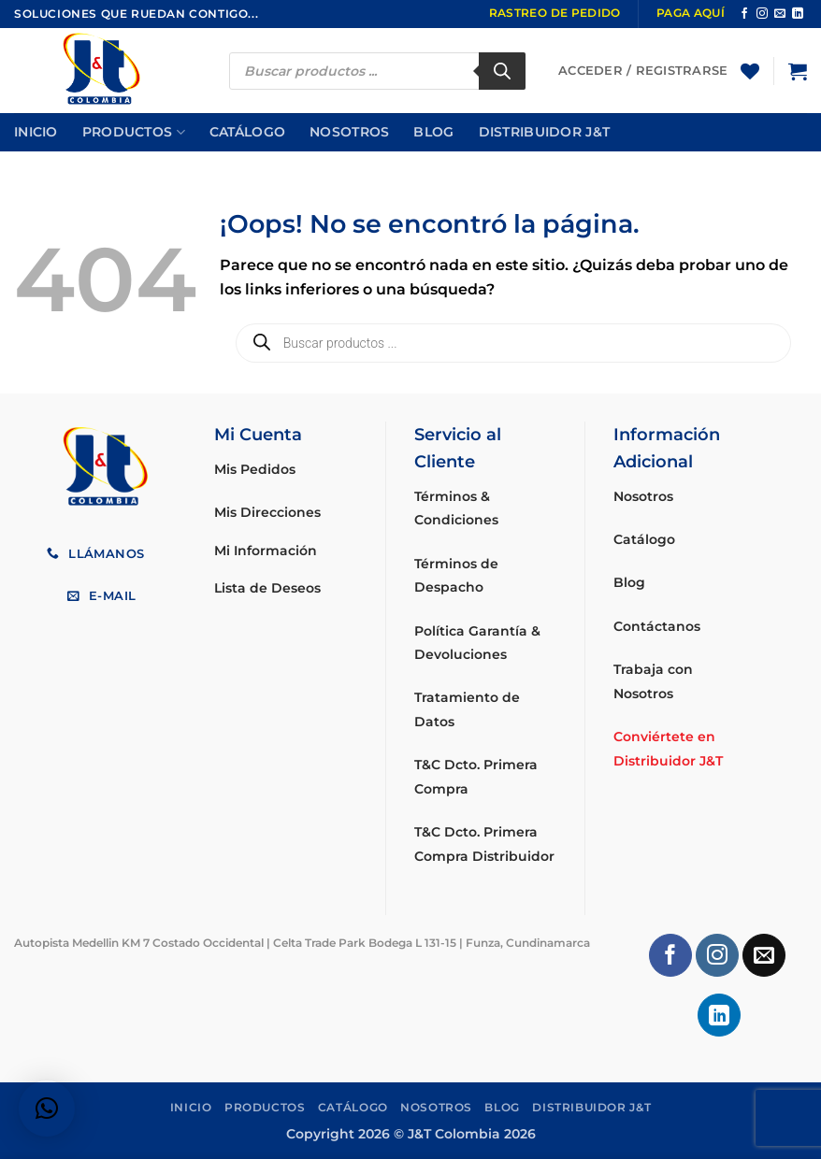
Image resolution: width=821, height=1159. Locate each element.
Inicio (36, 131)
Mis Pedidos (254, 469)
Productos (133, 132)
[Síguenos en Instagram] (762, 14)
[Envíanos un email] (779, 14)
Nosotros (349, 131)
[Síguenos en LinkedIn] (797, 14)
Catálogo (247, 131)
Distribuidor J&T (545, 131)
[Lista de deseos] (750, 71)
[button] (797, 71)
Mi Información (265, 550)
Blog (433, 131)
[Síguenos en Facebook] (744, 14)
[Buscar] (502, 71)
